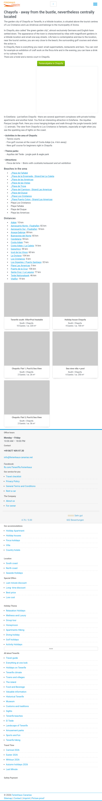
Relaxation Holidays (15, 610)
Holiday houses (13, 535)
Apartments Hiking (15, 630)
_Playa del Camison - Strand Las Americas (31, 189)
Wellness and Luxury (16, 615)
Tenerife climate (14, 672)
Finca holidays (13, 540)
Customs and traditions (17, 706)
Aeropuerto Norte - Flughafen (25, 226)
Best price (11, 592)
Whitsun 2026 (13, 759)
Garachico (16, 249)
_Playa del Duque (19, 193)
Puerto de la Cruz (19, 269)
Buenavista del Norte (21, 235)
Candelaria (16, 239)
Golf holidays (12, 639)
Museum (10, 701)
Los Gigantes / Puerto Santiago (26, 262)
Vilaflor (14, 278)
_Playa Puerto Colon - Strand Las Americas (32, 199)
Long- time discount (15, 587)
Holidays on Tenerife (16, 667)
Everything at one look (17, 662)
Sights (9, 711)
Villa (8, 545)
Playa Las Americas (20, 265)
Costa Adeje (17, 242)
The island (11, 682)
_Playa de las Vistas (20, 183)
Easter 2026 (12, 755)
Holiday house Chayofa (75, 319)
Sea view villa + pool (75, 368)
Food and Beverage (15, 687)
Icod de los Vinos (19, 252)
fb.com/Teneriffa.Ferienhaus (18, 467)
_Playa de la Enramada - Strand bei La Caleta (32, 176)
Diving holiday (13, 634)
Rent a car (11, 491)
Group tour (11, 620)
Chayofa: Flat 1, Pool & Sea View (27, 368)
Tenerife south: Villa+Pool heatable (27, 319)
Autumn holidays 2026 (17, 764)
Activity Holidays (14, 644)
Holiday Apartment (15, 530)
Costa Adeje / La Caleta (22, 245)
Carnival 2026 (12, 750)
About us (10, 501)
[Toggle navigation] (95, 4)
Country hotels (13, 550)
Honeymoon (12, 625)
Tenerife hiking (13, 740)
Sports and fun (13, 735)
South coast (12, 563)
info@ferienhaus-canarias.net (18, 457)
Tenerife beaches (14, 716)
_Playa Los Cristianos (21, 196)
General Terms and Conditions (21, 486)
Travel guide (12, 658)
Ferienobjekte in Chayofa (51, 63)
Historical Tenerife (15, 696)
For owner (11, 505)
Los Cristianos (18, 259)
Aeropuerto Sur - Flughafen (24, 229)
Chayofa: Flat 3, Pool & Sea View (27, 417)
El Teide (10, 720)
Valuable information (16, 691)
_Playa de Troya (18, 186)
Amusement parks (15, 730)
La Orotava (16, 255)
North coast (12, 568)
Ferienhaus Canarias (22, 795)
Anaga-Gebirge (18, 232)
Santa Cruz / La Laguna (22, 272)
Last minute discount (16, 583)
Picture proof (38, 798)
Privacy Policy (13, 481)
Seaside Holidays (14, 573)
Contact (17, 798)
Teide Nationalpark (20, 275)
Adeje (13, 222)
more (51, 649)
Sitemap (8, 798)
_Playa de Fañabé (19, 173)
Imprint (26, 798)
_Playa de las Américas (22, 179)
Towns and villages (15, 677)
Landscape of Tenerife (17, 725)
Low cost (10, 597)
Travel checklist (13, 476)
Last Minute (12, 769)
